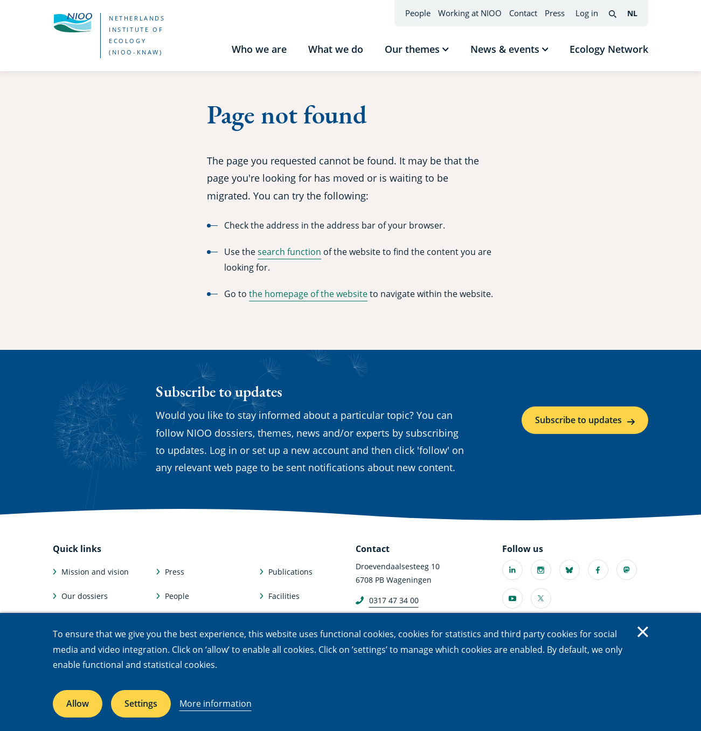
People (418, 13)
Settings (140, 703)
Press (555, 13)
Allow (77, 703)
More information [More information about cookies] (215, 703)
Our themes (412, 49)
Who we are (259, 49)
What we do (335, 49)
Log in (586, 13)
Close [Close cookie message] (643, 632)
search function (289, 252)
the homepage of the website (308, 294)
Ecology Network (609, 49)
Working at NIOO (470, 13)
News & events (504, 49)
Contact (523, 13)
